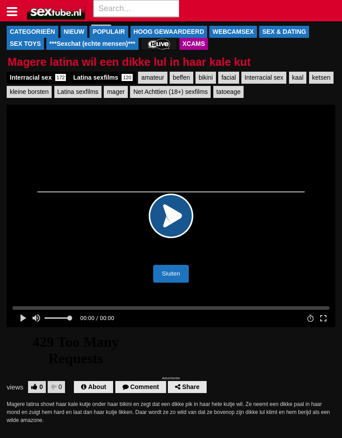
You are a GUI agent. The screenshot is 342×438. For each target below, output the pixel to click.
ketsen (321, 77)
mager (116, 91)
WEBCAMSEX (233, 31)
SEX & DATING (284, 31)
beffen (181, 77)
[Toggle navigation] (15, 10)
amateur (152, 77)
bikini (206, 77)
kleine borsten (29, 91)
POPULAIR (109, 31)
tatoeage (228, 91)
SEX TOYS (25, 43)
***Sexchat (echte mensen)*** (92, 43)
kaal (298, 77)
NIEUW (74, 31)
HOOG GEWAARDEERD (169, 31)
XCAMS (194, 43)
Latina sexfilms (102, 77)
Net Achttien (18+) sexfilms (170, 91)
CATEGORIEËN (32, 31)
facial (228, 77)
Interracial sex (38, 77)
